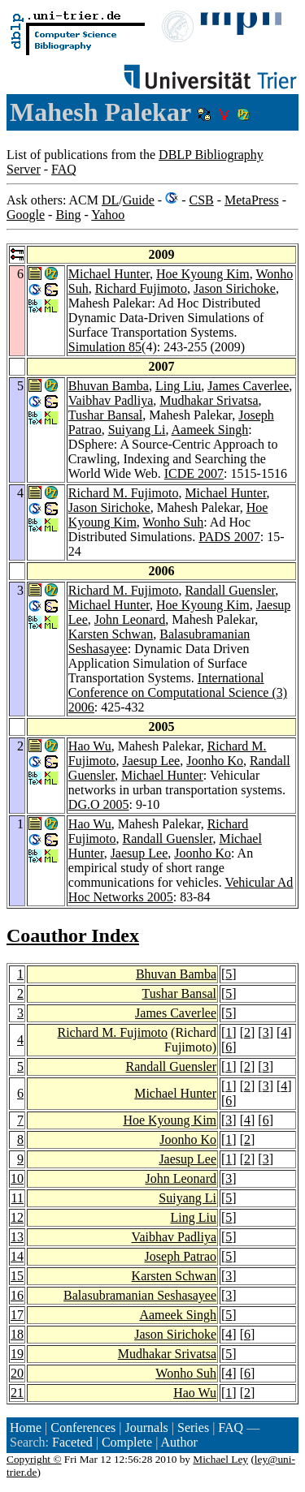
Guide (139, 200)
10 (17, 1178)
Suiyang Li (137, 429)
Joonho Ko (214, 760)
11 (17, 1198)
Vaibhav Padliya (110, 400)
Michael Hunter (109, 274)
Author (178, 1442)
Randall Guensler (230, 590)
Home (25, 1427)
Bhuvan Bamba (108, 386)
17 (17, 1315)
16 (17, 1295)
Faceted (72, 1442)
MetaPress (251, 200)
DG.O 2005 (98, 804)
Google (26, 214)
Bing (68, 214)
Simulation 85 (105, 347)
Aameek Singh (210, 429)
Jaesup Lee (152, 760)
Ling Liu (178, 386)
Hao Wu (89, 746)
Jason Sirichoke (235, 288)
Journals (146, 1427)
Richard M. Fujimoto (123, 493)
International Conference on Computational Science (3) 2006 (177, 692)
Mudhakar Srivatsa (208, 400)
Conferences (82, 1427)
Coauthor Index (73, 935)
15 (17, 1276)
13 (17, 1237)
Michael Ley (220, 1459)
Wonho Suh (173, 522)
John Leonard (130, 619)
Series (193, 1427)
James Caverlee (248, 386)
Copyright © (34, 1459)
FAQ (63, 169)
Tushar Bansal (105, 415)
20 (17, 1373)
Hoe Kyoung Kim (203, 274)
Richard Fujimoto (141, 288)
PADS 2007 (228, 537)
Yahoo (107, 214)
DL (110, 200)
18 (17, 1334)
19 (17, 1354)
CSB (201, 200)
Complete (127, 1442)
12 (17, 1217)
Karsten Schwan (110, 634)
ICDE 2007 (194, 473)
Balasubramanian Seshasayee (139, 1295)
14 (17, 1256)
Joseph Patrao (180, 1256)
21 (17, 1393)
